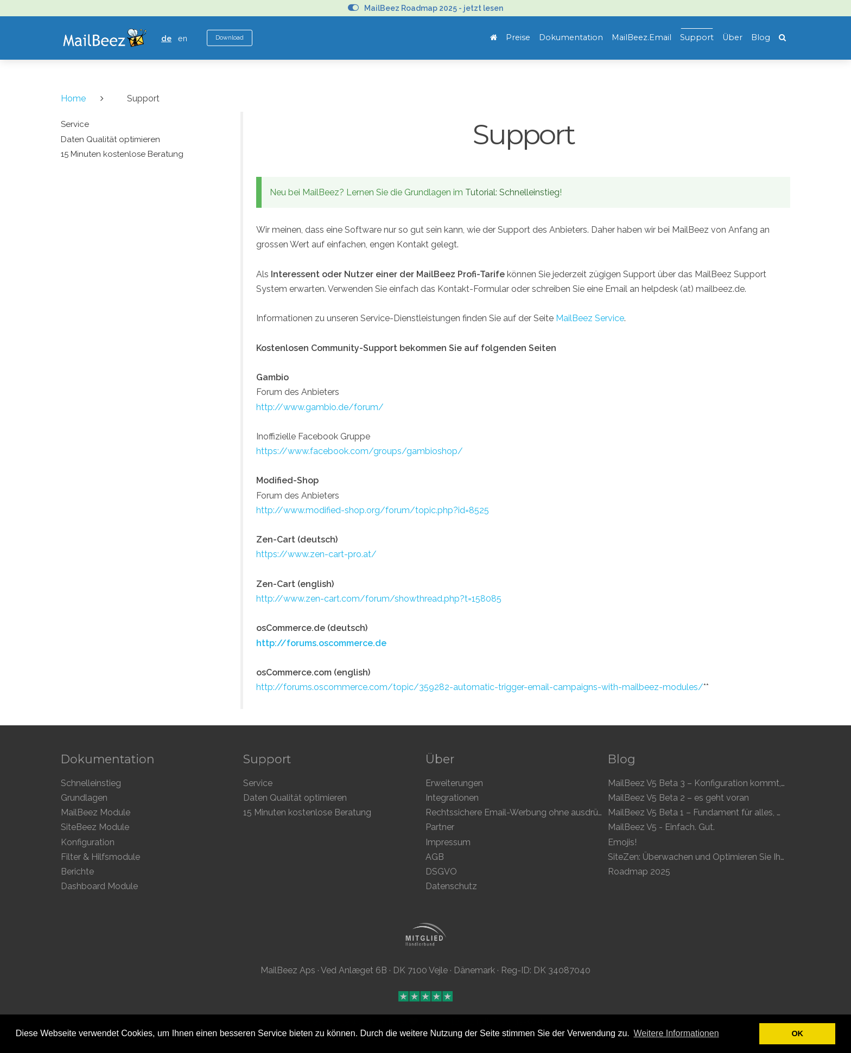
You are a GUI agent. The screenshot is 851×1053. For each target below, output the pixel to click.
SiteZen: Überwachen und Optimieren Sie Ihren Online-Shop (727, 857)
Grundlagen (84, 798)
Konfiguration (88, 842)
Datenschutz (451, 886)
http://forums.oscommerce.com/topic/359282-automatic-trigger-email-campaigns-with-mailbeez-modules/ (479, 687)
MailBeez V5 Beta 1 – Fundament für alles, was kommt (716, 812)
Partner (440, 827)
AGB (435, 857)
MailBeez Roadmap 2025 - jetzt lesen (425, 8)
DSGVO (441, 871)
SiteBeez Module (95, 827)
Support (697, 37)
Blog (760, 37)
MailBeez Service (590, 318)
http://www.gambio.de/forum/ (320, 407)
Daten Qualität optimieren (295, 798)
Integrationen (452, 798)
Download (229, 37)
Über (732, 37)
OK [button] (797, 1033)
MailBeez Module (95, 812)
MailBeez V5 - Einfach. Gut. (661, 827)
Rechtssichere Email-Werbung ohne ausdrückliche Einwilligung (550, 812)
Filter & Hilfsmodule (100, 857)
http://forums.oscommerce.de (321, 643)
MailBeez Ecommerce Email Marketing (104, 38)
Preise (518, 37)
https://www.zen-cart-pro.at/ (316, 554)
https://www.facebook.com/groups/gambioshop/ (359, 451)
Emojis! (622, 842)
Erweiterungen (454, 783)
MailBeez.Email (641, 37)
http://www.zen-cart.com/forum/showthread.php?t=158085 (378, 598)
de (166, 38)
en (182, 38)
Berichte (77, 871)
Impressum (448, 842)
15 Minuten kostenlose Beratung (307, 812)
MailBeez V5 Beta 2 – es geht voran (678, 798)
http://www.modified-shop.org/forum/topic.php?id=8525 (372, 510)
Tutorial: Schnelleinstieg (512, 192)
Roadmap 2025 (639, 871)
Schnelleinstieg (91, 783)
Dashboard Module (99, 886)
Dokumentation (571, 37)
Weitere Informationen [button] (676, 1033)
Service (257, 783)
